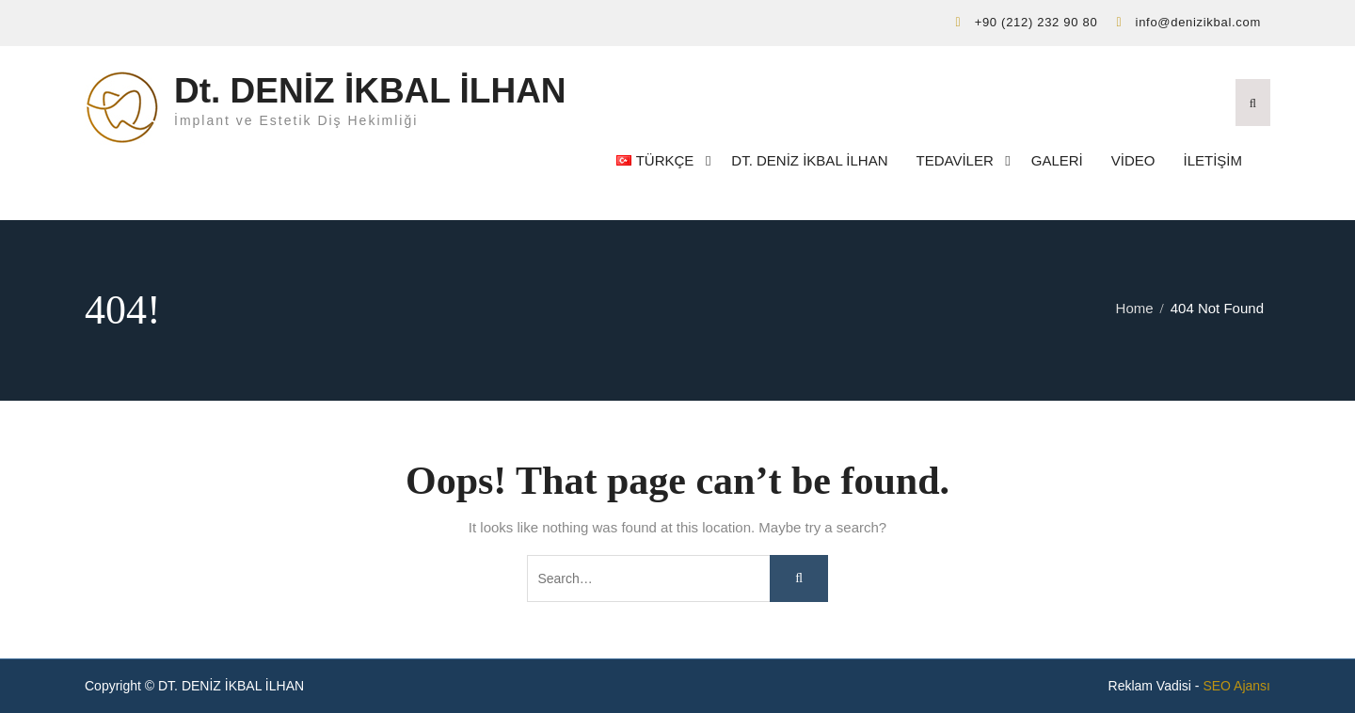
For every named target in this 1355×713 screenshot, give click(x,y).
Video (1133, 160)
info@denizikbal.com (1198, 22)
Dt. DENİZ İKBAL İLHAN (370, 90)
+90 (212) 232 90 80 (1036, 22)
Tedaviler (955, 160)
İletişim (1212, 160)
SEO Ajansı (1236, 685)
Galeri (1057, 160)
